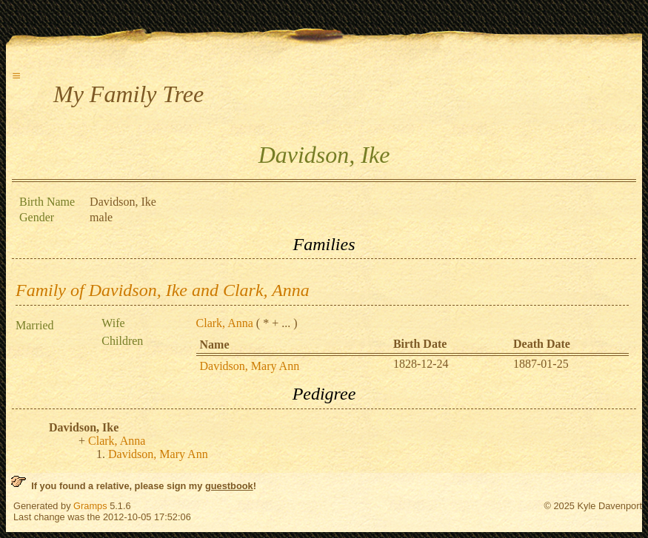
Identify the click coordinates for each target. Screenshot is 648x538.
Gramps (90, 505)
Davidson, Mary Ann (250, 366)
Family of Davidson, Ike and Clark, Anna (163, 290)
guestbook (229, 485)
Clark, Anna (224, 323)
